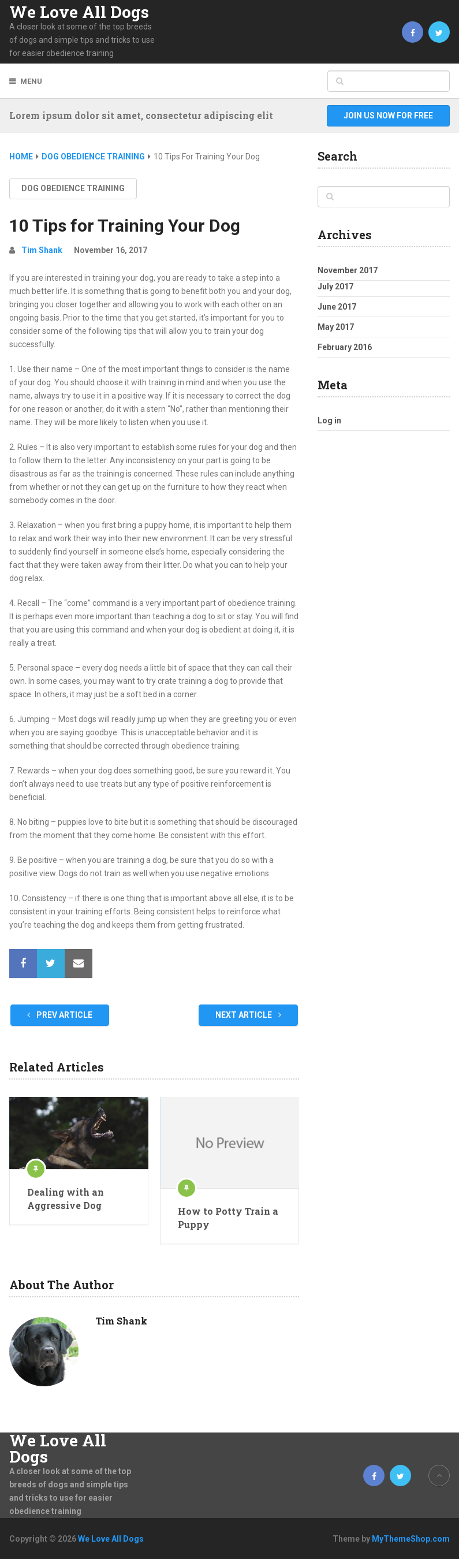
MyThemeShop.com (411, 1538)
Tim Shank (41, 250)
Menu (31, 81)
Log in (329, 420)
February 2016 (345, 347)
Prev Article (59, 1015)
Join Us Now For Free (388, 115)
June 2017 (337, 306)
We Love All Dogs (79, 12)
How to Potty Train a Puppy (228, 1217)
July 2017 (335, 286)
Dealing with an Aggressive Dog (65, 1198)
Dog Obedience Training (73, 188)
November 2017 (348, 270)
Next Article (248, 1015)
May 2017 (336, 327)
